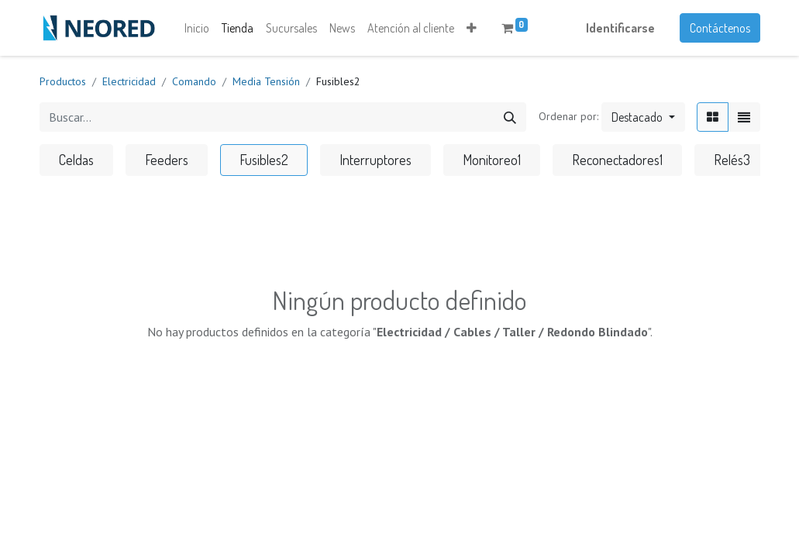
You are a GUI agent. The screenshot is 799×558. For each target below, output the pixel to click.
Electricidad (129, 81)
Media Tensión (266, 81)
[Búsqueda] (510, 117)
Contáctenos (720, 28)
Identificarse (620, 28)
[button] (471, 27)
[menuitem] (196, 27)
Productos (63, 81)
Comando (194, 81)
